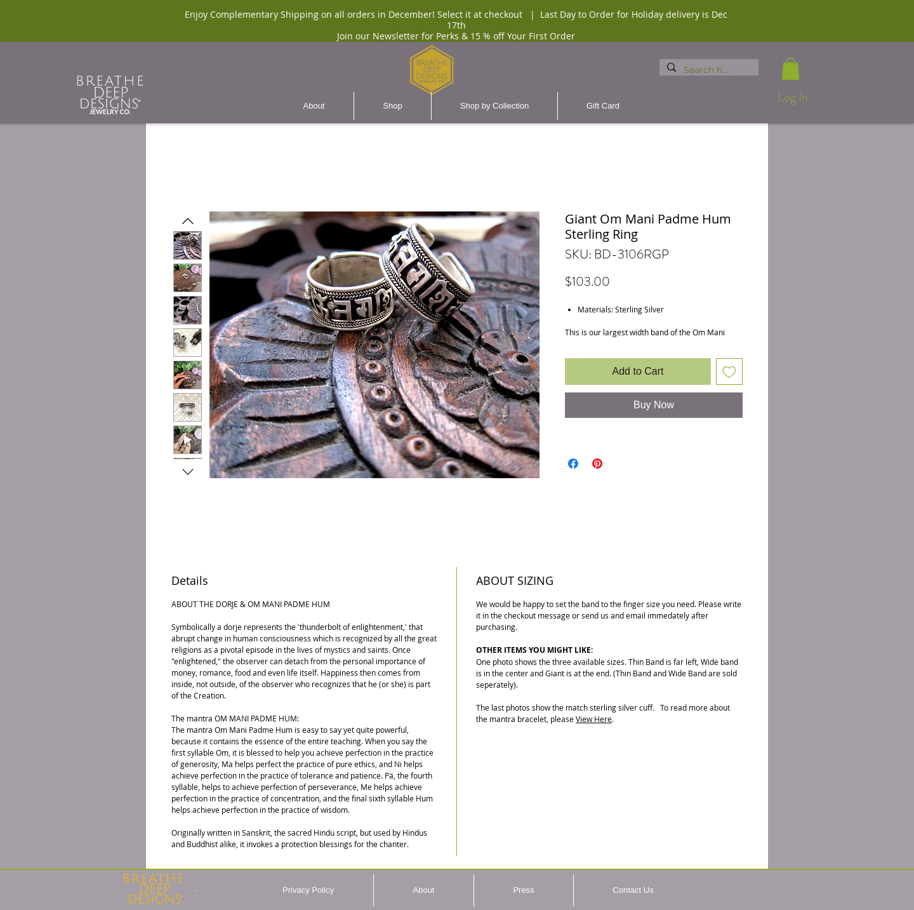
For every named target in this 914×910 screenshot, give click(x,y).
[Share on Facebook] (573, 463)
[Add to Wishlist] (729, 371)
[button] (790, 69)
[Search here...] (708, 70)
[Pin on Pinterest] (597, 463)
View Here (594, 719)
